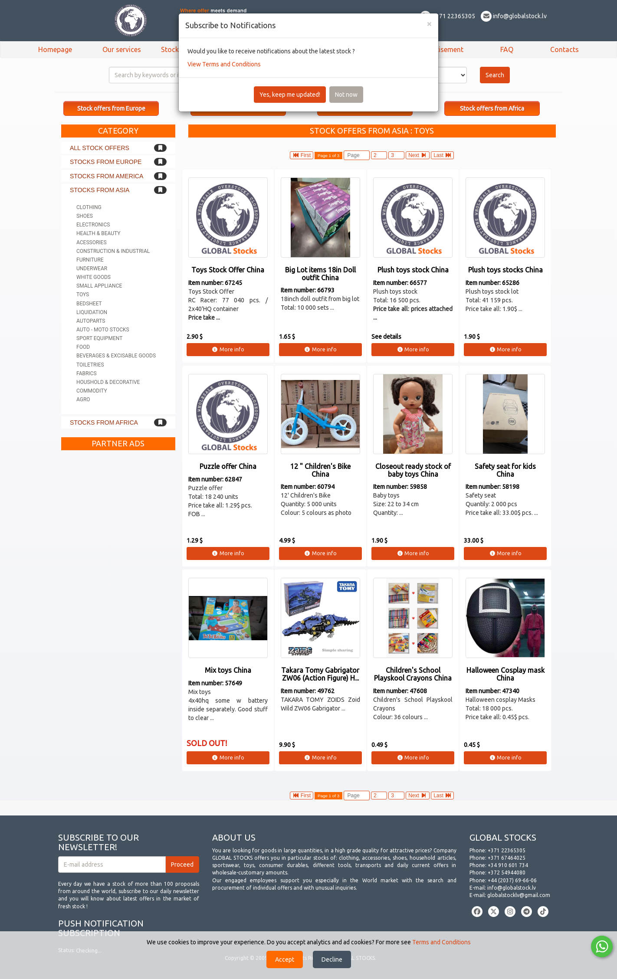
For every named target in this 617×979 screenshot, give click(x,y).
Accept (284, 959)
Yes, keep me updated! (289, 94)
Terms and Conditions (441, 942)
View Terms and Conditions (224, 64)
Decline (332, 959)
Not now (346, 94)
